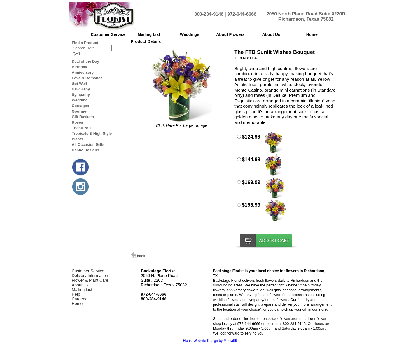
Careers (79, 299)
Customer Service (88, 271)
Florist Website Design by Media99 (210, 341)
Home (77, 303)
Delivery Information (90, 275)
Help (76, 294)
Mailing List (82, 289)
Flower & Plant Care (90, 280)
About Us (80, 285)
